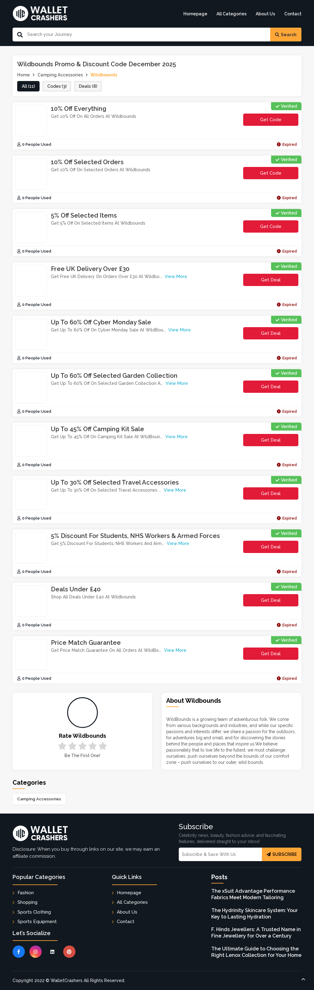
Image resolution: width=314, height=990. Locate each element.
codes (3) (57, 86)
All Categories (231, 13)
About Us (265, 13)
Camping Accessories (39, 798)
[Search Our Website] (146, 34)
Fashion (25, 892)
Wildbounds (103, 74)
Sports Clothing (34, 912)
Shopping (27, 902)
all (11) (28, 86)
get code (278, 121)
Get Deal (271, 280)
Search (286, 34)
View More (176, 276)
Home (23, 74)
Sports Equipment (37, 921)
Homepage (195, 13)
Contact (292, 13)
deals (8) (88, 86)
